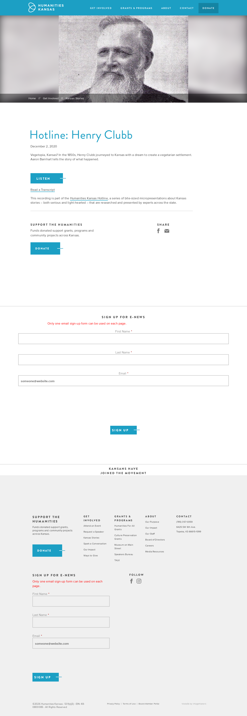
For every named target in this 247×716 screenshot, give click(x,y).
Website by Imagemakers (194, 704)
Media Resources (154, 551)
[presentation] (48, 410)
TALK (117, 560)
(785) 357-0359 (184, 522)
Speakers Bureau (123, 554)
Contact (187, 8)
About (166, 8)
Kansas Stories (75, 98)
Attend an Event (92, 526)
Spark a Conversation (95, 543)
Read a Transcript (42, 189)
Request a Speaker (94, 532)
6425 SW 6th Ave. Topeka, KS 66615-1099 (188, 529)
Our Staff (150, 534)
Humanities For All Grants (124, 528)
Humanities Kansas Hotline (89, 198)
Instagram (139, 581)
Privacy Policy (113, 704)
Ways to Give (91, 555)
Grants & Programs (137, 8)
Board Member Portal (148, 704)
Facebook (131, 581)
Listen (43, 178)
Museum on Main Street (123, 547)
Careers (149, 545)
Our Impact (89, 549)
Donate (208, 8)
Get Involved (101, 8)
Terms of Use (129, 704)
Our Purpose (152, 522)
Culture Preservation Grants (125, 537)
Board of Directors (155, 539)
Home (32, 98)
